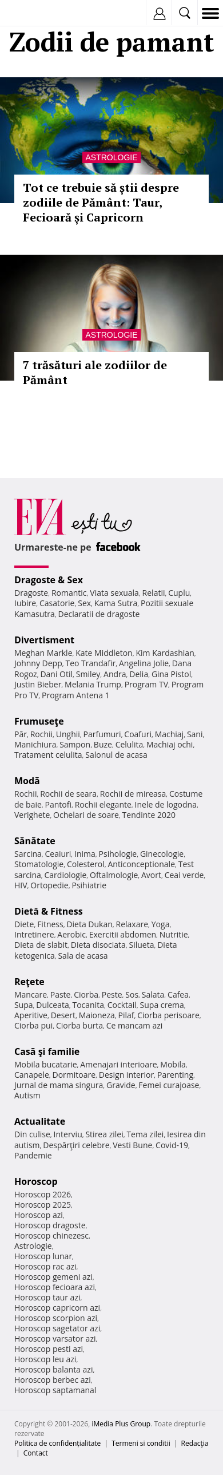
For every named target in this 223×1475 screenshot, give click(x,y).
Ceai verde (184, 874)
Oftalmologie (114, 874)
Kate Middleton (104, 652)
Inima (84, 853)
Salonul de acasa (116, 754)
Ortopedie (49, 885)
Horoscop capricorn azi (57, 1307)
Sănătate (34, 841)
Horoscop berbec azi (52, 1379)
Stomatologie (38, 864)
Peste (112, 994)
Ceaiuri (58, 853)
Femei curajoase (168, 1084)
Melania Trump (93, 684)
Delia (138, 674)
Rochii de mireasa (133, 793)
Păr (20, 734)
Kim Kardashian (165, 652)
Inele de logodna (166, 804)
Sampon (74, 744)
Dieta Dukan (89, 924)
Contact (35, 1453)
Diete (24, 924)
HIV (20, 885)
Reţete (29, 981)
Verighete (32, 814)
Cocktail (122, 1004)
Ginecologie (162, 853)
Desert (63, 1015)
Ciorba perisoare (168, 1015)
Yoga (161, 924)
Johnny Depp (38, 663)
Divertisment (44, 640)
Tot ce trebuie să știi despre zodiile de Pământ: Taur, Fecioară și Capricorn (101, 202)
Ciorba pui (33, 1025)
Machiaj (169, 734)
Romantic (69, 592)
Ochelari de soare (86, 814)
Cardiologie (66, 874)
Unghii (68, 734)
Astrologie (111, 157)
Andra (114, 674)
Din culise (32, 1134)
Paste (60, 994)
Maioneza (97, 1015)
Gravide (121, 1084)
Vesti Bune (132, 1145)
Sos (131, 994)
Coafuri (138, 734)
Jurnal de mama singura (58, 1084)
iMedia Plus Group (120, 1424)
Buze (103, 744)
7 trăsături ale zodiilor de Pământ (95, 372)
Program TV (146, 684)
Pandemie (33, 1155)
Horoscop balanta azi (53, 1369)
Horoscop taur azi (47, 1297)
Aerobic (71, 934)
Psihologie (118, 853)
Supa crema (162, 1004)
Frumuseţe (39, 721)
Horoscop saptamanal (55, 1390)
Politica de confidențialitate (57, 1443)
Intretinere (34, 934)
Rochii (41, 734)
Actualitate (39, 1121)
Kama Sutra (115, 603)
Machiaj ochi (169, 744)
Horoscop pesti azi (48, 1348)
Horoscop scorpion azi (55, 1317)
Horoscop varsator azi (54, 1338)
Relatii (153, 592)
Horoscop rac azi (45, 1266)
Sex (84, 603)
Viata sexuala (114, 592)
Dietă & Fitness (48, 911)
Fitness (50, 924)
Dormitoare (74, 1074)
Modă (27, 780)
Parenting (175, 1074)
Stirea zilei (104, 1134)
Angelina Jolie (144, 663)
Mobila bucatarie (45, 1064)
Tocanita (88, 1004)
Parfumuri (102, 734)
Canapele (31, 1074)
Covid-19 (172, 1145)
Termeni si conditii (141, 1443)
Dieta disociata (98, 944)
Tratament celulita (48, 754)
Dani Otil (56, 674)
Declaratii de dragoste (99, 613)
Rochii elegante (103, 804)
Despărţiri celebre (76, 1145)
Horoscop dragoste (50, 1225)
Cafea (178, 994)
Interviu (68, 1134)
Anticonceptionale (141, 864)
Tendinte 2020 (149, 814)
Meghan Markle (43, 652)
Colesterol (86, 864)
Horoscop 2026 (42, 1194)
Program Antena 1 (76, 695)
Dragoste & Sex (48, 580)
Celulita (130, 744)
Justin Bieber (37, 684)
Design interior (126, 1074)
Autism (27, 1095)
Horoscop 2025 (42, 1204)
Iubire (25, 603)
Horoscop (36, 1181)
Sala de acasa (82, 955)
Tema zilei (145, 1134)
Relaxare (132, 924)
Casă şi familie (46, 1051)
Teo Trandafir (90, 663)
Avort (151, 874)
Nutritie (174, 934)
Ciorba (86, 994)
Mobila (172, 1064)
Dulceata (52, 1004)
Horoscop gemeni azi (53, 1276)
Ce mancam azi (134, 1025)
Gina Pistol (171, 674)
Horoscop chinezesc (51, 1235)
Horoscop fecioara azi (54, 1287)
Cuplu (179, 592)
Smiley (88, 674)
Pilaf (126, 1015)
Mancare (30, 994)
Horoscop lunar (43, 1256)
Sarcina (28, 853)
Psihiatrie (88, 885)
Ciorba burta (79, 1025)
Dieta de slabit (40, 944)
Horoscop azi (38, 1214)
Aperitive (30, 1015)
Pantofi (58, 804)
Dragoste (31, 592)
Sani (195, 734)
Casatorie (57, 603)
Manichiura (35, 744)
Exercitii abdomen (122, 934)
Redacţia (195, 1443)
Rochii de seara (68, 793)
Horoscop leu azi (45, 1359)
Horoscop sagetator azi (57, 1328)
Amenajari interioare (118, 1064)
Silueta (141, 944)
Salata (153, 994)
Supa (23, 1004)
